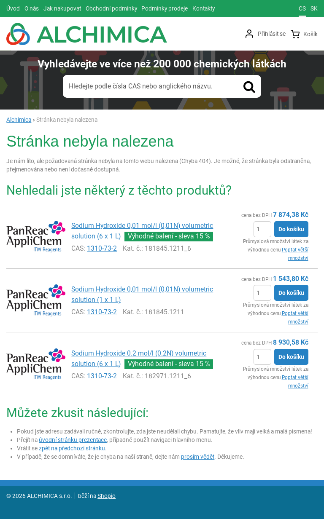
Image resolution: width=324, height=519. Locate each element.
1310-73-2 (102, 248)
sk (314, 8)
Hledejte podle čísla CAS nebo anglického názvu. (141, 86)
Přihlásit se (272, 33)
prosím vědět (197, 456)
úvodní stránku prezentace (73, 439)
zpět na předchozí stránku (72, 448)
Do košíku (291, 229)
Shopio (106, 495)
